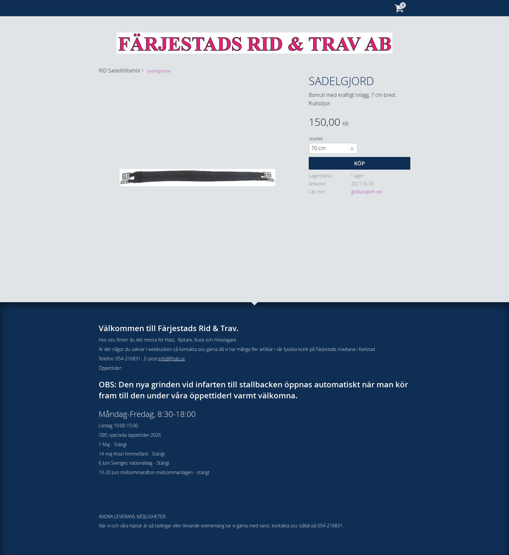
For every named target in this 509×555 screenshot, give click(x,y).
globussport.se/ (367, 191)
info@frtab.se (171, 358)
